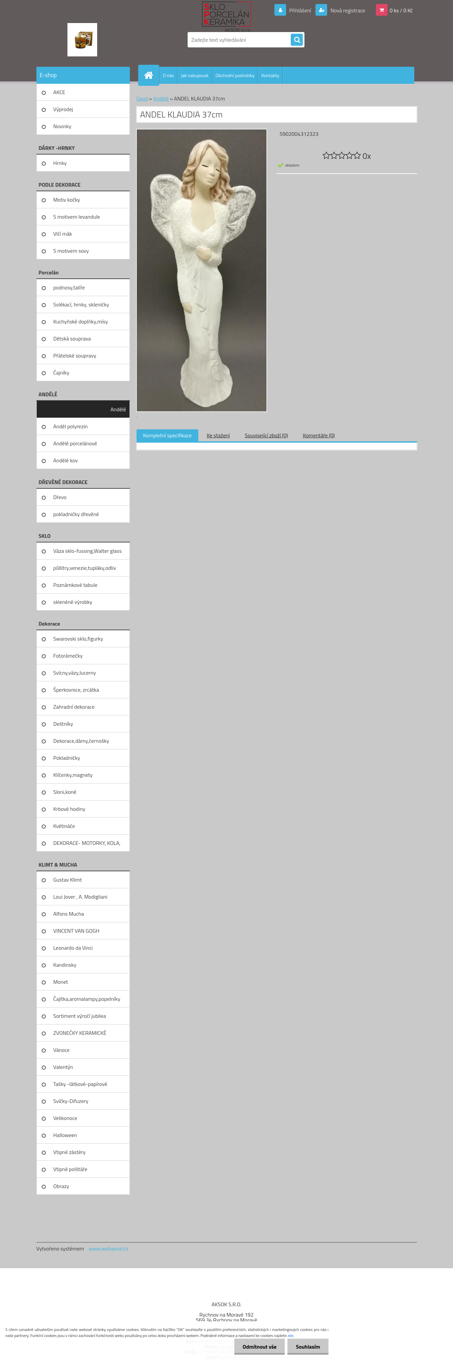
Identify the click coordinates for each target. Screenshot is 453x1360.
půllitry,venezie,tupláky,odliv (84, 568)
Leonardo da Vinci (73, 948)
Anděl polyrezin (70, 426)
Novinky (62, 126)
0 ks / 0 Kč (401, 10)
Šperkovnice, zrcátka (76, 690)
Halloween (65, 1135)
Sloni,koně (64, 792)
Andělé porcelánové (75, 443)
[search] (297, 40)
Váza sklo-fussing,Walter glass (87, 551)
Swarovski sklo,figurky (78, 639)
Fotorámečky (68, 656)
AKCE (59, 92)
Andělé (118, 409)
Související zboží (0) (266, 435)
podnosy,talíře (69, 287)
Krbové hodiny (69, 809)
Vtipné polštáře (70, 1169)
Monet (60, 982)
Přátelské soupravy (74, 356)
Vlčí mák (62, 234)
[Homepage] (151, 75)
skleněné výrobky (72, 602)
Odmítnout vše (260, 1347)
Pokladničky (66, 758)
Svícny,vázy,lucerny (74, 673)
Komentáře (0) (319, 435)
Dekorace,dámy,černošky (81, 741)
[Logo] (82, 39)
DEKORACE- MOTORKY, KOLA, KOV (87, 845)
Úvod (142, 98)
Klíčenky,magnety (73, 775)
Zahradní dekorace (74, 707)
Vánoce (61, 1050)
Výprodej (63, 109)
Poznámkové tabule (75, 585)
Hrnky (60, 163)
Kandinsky (64, 965)
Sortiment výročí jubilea (79, 1016)
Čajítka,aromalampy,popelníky (87, 999)
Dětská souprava (72, 338)
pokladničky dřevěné (76, 514)
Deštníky (63, 724)
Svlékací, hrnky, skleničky (81, 304)
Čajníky (61, 373)
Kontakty (270, 75)
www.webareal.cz (108, 1248)
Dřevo (60, 497)
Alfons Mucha (68, 914)
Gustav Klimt (67, 880)
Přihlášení (300, 10)
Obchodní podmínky (235, 75)
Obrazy (61, 1186)
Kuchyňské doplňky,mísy (80, 321)
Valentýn (63, 1067)
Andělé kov (65, 460)
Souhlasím (308, 1347)
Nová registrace (347, 10)
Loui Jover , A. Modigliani (80, 897)
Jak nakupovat (195, 75)
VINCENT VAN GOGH (76, 931)
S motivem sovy (71, 251)
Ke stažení (218, 435)
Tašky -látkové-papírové (80, 1084)
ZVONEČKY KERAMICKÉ (79, 1033)
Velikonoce (65, 1118)
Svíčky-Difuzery (70, 1101)
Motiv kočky (66, 200)
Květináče (64, 826)
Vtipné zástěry (69, 1152)
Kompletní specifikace (167, 435)
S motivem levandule (76, 217)
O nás (168, 75)
